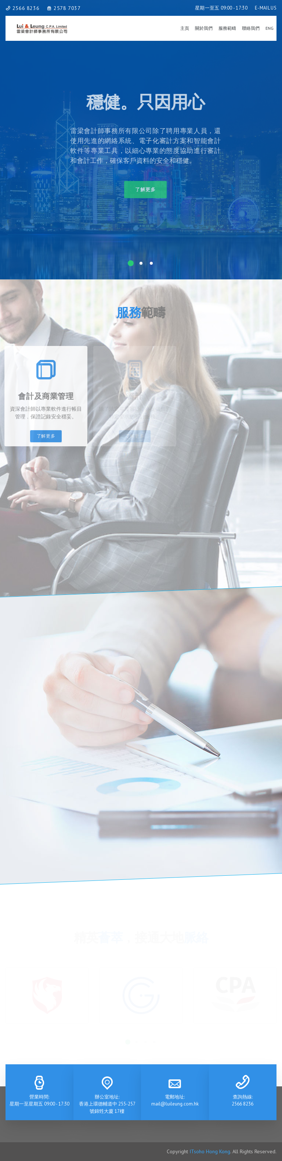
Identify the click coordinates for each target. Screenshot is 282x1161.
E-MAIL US (265, 8)
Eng (269, 28)
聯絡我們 (251, 28)
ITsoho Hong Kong (209, 1151)
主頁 (184, 28)
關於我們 (204, 28)
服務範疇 (227, 28)
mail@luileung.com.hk (175, 1104)
